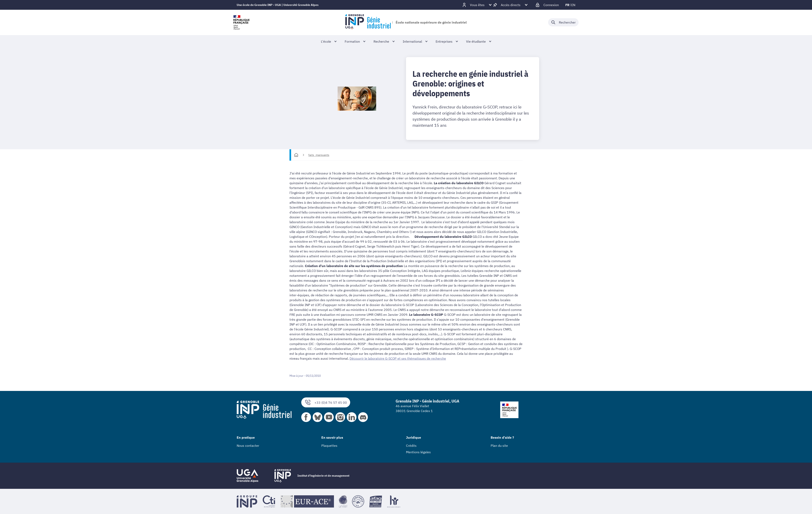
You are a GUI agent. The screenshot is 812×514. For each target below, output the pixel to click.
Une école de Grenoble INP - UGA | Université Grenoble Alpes (278, 5)
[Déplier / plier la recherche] (563, 22)
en (573, 5)
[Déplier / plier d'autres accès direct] (511, 4)
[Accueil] (296, 155)
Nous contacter (248, 446)
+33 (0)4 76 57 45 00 (325, 402)
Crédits (411, 446)
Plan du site (499, 446)
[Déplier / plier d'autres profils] (477, 4)
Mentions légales (418, 452)
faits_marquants (318, 155)
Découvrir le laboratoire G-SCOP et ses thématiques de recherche (398, 358)
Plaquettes (329, 446)
